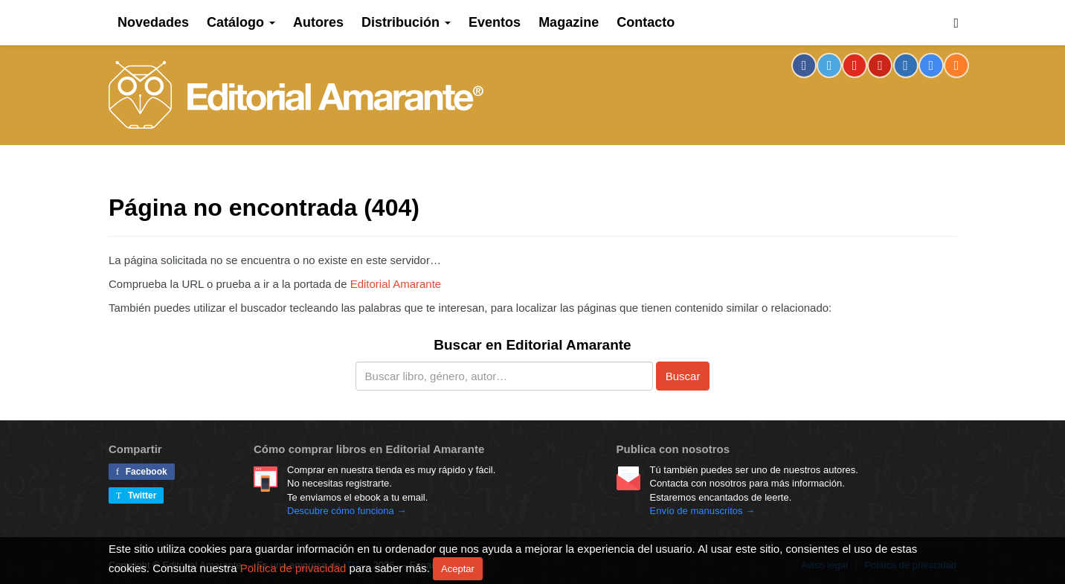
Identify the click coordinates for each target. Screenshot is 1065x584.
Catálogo (241, 22)
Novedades (153, 22)
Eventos (495, 22)
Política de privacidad (293, 567)
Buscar (683, 376)
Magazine (568, 22)
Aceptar (457, 568)
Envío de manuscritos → (703, 510)
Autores (318, 22)
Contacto (646, 22)
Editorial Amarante (296, 95)
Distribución (406, 22)
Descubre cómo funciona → (346, 510)
